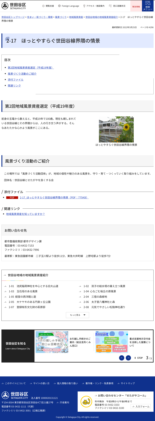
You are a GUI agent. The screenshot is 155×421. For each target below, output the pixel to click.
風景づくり (61, 16)
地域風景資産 (76, 16)
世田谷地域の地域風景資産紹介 (101, 16)
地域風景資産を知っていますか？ (25, 213)
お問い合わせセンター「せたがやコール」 (122, 395)
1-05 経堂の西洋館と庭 (22, 296)
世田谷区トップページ (13, 16)
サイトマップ (128, 383)
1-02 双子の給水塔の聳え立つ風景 (104, 286)
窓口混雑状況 (119, 5)
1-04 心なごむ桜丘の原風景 (100, 291)
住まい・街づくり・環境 (40, 16)
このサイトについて (15, 383)
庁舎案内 (64, 402)
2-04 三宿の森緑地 (95, 296)
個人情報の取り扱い (67, 383)
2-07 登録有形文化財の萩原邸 (27, 307)
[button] (48, 5)
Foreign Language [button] (70, 5)
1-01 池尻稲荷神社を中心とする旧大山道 (33, 286)
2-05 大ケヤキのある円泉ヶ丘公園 (30, 301)
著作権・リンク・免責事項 (99, 383)
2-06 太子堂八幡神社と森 (99, 301)
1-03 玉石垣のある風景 (23, 291)
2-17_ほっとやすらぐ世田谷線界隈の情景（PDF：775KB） (54, 197)
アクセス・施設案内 (95, 5)
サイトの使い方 (41, 383)
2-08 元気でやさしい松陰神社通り (104, 307)
